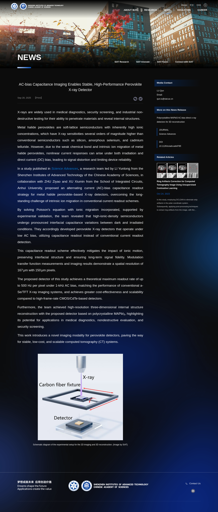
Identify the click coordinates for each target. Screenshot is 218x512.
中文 (192, 5)
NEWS (167, 10)
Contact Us (195, 483)
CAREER (202, 10)
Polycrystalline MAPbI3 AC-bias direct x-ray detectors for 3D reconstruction (176, 120)
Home (184, 5)
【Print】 (38, 98)
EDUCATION (184, 10)
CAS (199, 5)
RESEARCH (150, 10)
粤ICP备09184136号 (145, 507)
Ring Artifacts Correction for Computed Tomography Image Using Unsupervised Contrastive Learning (176, 184)
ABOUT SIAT (130, 10)
